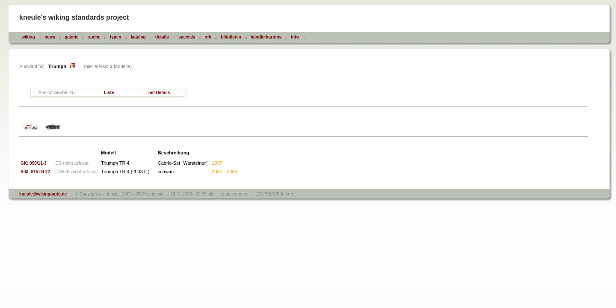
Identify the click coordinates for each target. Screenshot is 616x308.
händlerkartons (266, 37)
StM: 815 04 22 (37, 171)
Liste (109, 92)
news (49, 37)
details (162, 37)
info (295, 37)
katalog (138, 37)
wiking (28, 37)
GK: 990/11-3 (34, 163)
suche (94, 37)
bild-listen (231, 37)
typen (115, 37)
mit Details (159, 92)
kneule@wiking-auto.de (43, 194)
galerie (71, 37)
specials (186, 37)
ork (208, 37)
